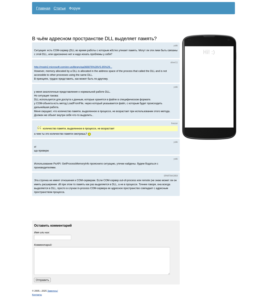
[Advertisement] (130, 25)
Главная (43, 8)
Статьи (60, 8)
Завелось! (52, 295)
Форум (74, 8)
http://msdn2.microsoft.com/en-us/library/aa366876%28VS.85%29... (73, 66)
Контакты (37, 299)
